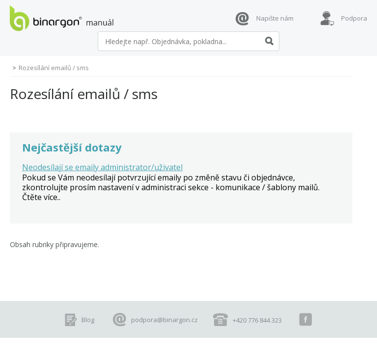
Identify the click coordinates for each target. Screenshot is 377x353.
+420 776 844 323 (257, 320)
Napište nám (275, 18)
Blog (87, 319)
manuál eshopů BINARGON (61, 18)
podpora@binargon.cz (164, 319)
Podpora (354, 18)
